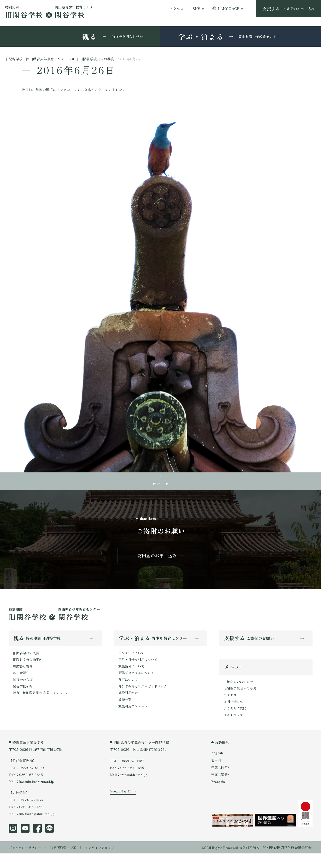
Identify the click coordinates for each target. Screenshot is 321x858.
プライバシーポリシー (26, 852)
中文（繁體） (221, 778)
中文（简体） (221, 771)
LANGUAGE (228, 8)
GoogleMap (118, 799)
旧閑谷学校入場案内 (28, 662)
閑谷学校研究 (23, 689)
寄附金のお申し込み (157, 557)
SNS (196, 8)
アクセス (177, 8)
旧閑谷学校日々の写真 (241, 691)
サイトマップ (234, 719)
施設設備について (132, 669)
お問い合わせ (234, 705)
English (217, 757)
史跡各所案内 (23, 669)
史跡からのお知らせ (239, 684)
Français (218, 786)
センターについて (132, 655)
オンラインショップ (104, 852)
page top (161, 483)
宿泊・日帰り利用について (139, 662)
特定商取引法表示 (66, 852)
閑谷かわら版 (23, 682)
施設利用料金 (128, 696)
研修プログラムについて (137, 675)
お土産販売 (21, 675)
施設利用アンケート (134, 710)
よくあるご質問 (236, 712)
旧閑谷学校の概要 (27, 655)
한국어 (216, 764)
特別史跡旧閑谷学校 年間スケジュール (43, 696)
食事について (128, 682)
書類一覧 (125, 703)
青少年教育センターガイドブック (144, 689)
